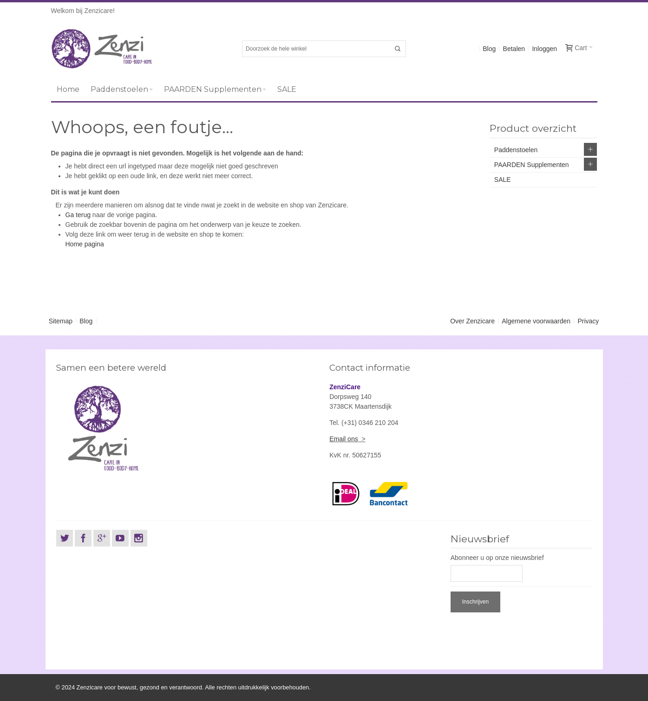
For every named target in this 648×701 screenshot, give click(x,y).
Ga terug (78, 215)
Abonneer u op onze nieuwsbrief (497, 557)
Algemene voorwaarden (536, 321)
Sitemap (60, 321)
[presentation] (521, 633)
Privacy (588, 321)
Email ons (343, 439)
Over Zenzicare (472, 321)
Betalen (514, 48)
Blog (489, 48)
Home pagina (84, 244)
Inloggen (544, 48)
